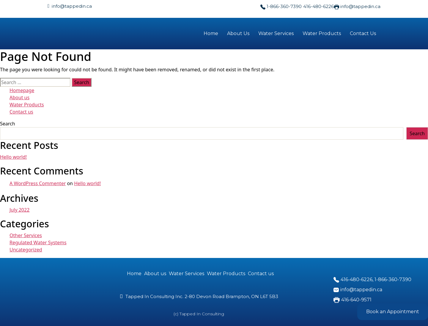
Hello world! (13, 157)
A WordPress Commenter (38, 183)
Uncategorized (26, 249)
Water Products (322, 33)
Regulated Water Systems (38, 242)
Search (7, 123)
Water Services (276, 33)
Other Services (26, 235)
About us (19, 97)
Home (211, 33)
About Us (238, 33)
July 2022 (19, 210)
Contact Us (363, 33)
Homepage (22, 90)
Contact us (21, 111)
